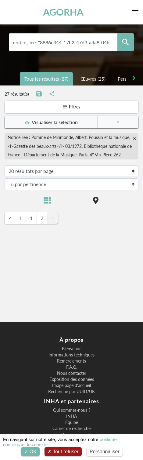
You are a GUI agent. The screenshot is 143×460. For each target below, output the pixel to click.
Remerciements (71, 361)
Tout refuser (63, 451)
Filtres (71, 106)
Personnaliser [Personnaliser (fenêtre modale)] (105, 451)
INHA (71, 416)
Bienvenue (71, 348)
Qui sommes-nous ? (71, 410)
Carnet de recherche (71, 428)
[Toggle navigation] (136, 12)
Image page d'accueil (71, 385)
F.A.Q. (71, 367)
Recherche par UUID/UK (71, 391)
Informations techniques (71, 354)
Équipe (71, 422)
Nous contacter (71, 373)
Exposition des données (71, 379)
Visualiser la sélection (51, 122)
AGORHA (63, 12)
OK (30, 451)
